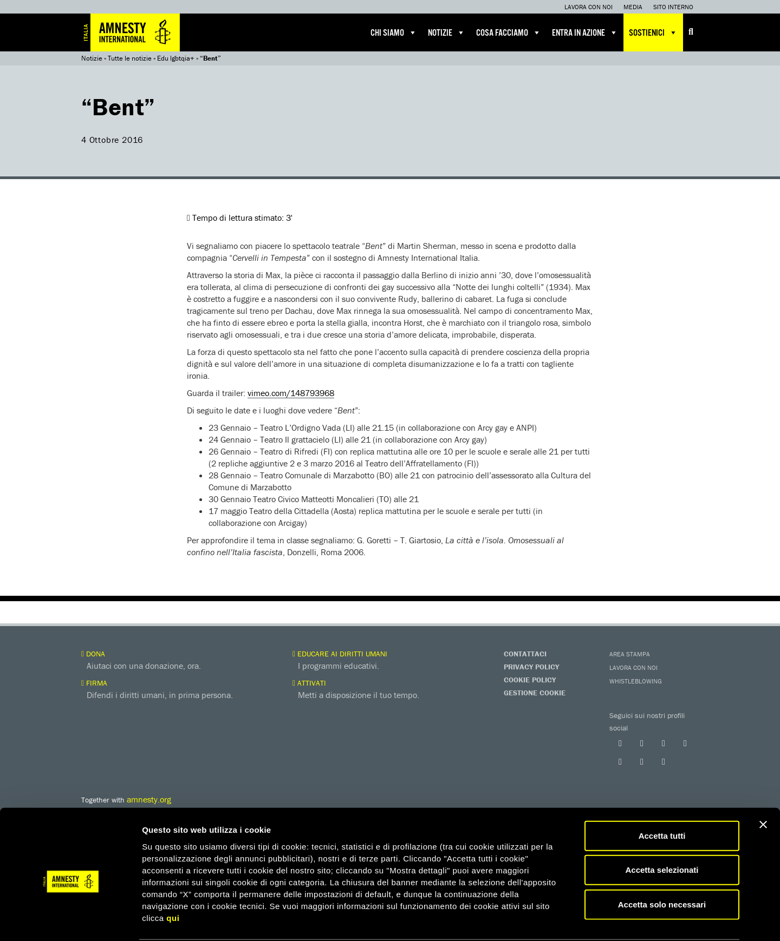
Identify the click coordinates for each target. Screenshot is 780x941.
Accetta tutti (662, 794)
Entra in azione (585, 32)
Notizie (446, 32)
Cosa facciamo (508, 32)
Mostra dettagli (570, 919)
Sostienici (653, 32)
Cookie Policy (530, 680)
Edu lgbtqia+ (175, 58)
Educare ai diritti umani (339, 654)
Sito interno (673, 7)
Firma (94, 683)
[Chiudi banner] (763, 783)
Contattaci (525, 654)
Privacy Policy (531, 667)
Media (632, 7)
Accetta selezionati (661, 828)
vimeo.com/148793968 (291, 392)
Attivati (309, 683)
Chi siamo (393, 32)
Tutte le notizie (130, 58)
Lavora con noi (588, 7)
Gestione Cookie (535, 692)
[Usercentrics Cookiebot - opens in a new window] (70, 920)
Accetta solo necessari (662, 862)
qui (172, 876)
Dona (93, 654)
